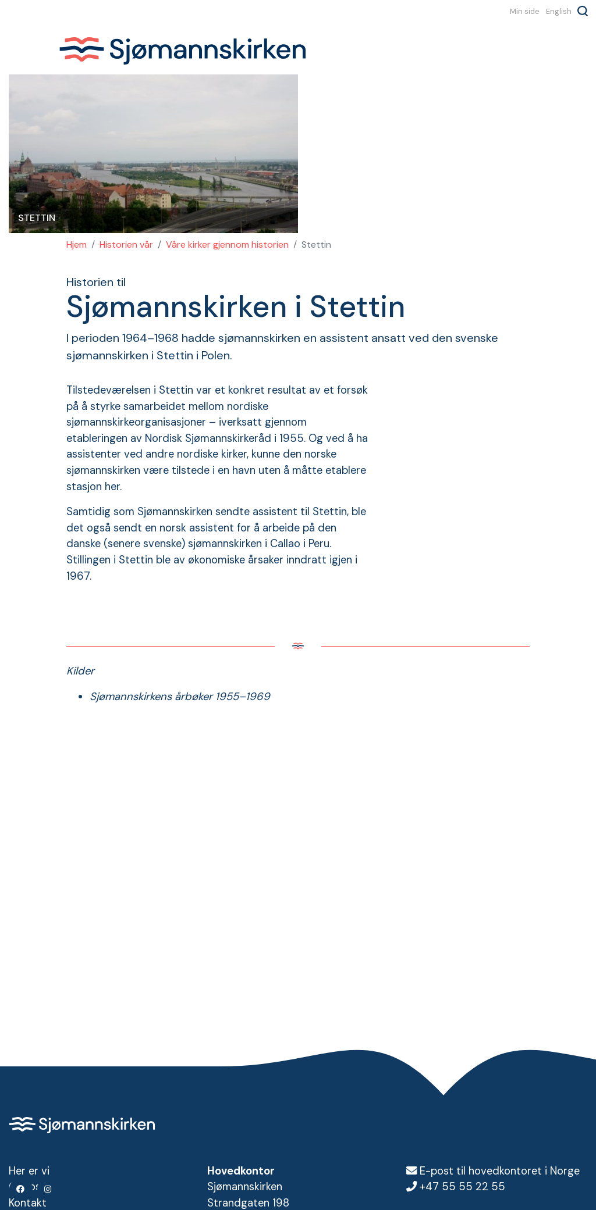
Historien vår (126, 244)
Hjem (76, 244)
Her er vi (29, 1171)
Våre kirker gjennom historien (227, 244)
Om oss (27, 1187)
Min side (525, 11)
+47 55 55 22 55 (462, 1187)
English (559, 11)
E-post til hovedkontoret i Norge (500, 1171)
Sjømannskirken (182, 51)
